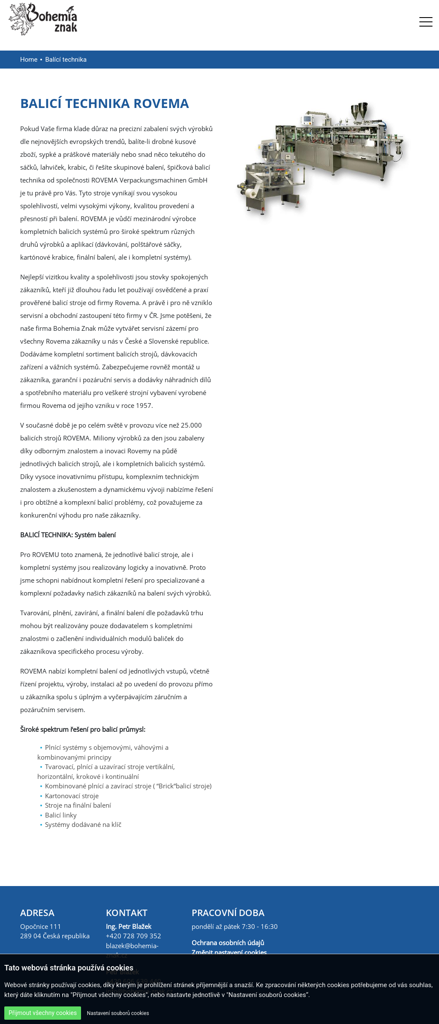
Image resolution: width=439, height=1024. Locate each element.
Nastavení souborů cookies (118, 1013)
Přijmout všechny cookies (43, 1012)
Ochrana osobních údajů (228, 942)
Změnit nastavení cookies (229, 952)
